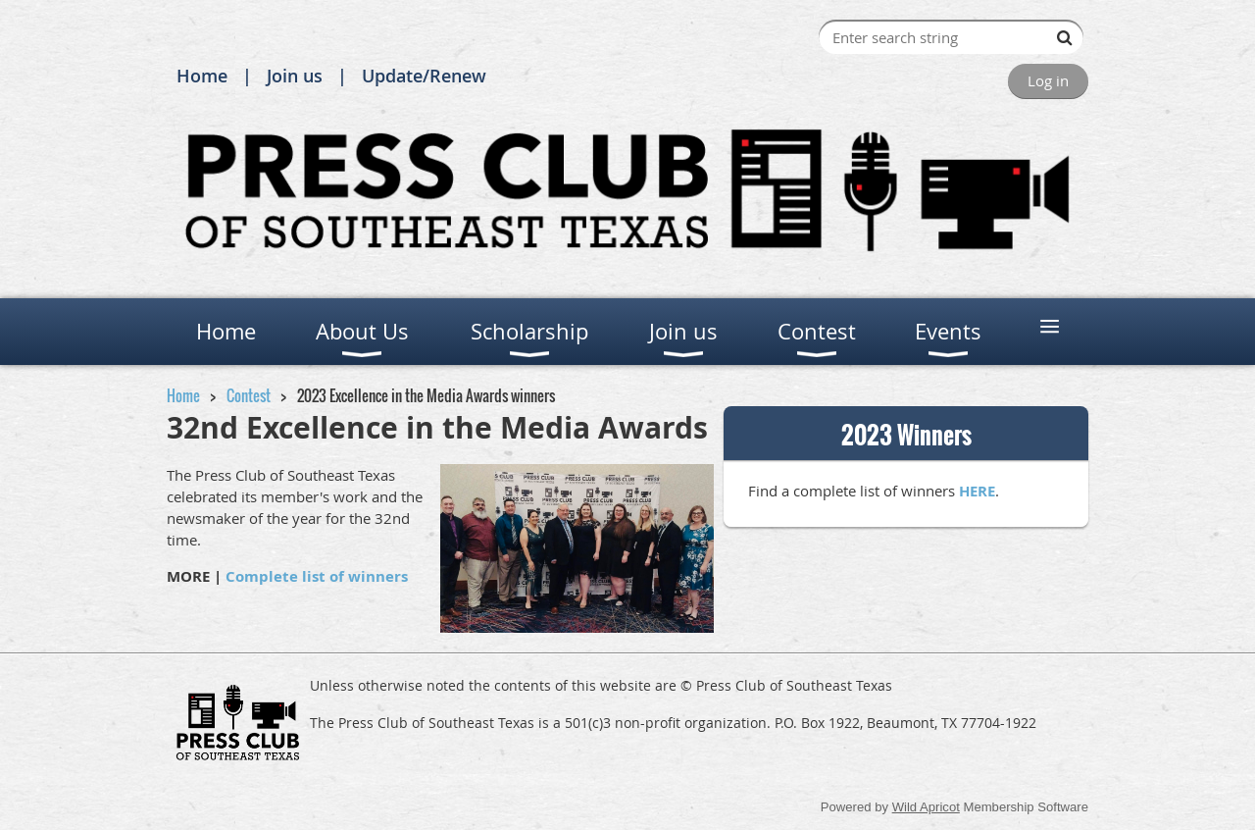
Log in (1048, 80)
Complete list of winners (317, 576)
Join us (295, 75)
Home (201, 75)
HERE (977, 491)
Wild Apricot (926, 807)
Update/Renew (424, 75)
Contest (248, 395)
